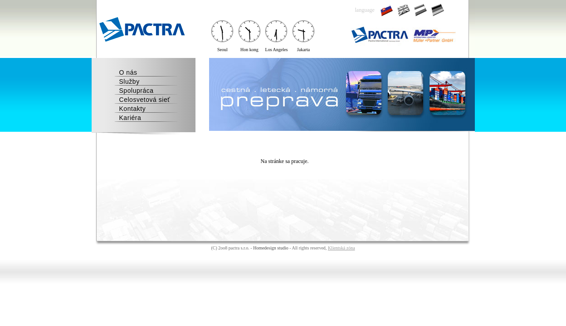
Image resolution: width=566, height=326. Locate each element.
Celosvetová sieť (145, 99)
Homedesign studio (270, 247)
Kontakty (132, 108)
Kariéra (130, 117)
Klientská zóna (341, 247)
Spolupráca (136, 90)
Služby (129, 81)
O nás (128, 72)
